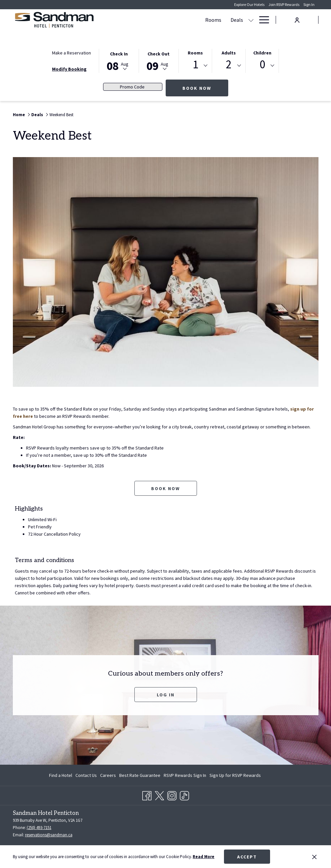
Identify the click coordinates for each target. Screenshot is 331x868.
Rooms (195, 53)
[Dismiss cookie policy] (314, 857)
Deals (37, 114)
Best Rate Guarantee (139, 775)
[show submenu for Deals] (163, 19)
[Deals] (149, 19)
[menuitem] (61, 775)
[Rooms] (125, 19)
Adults (229, 53)
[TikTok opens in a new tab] (184, 794)
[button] (119, 60)
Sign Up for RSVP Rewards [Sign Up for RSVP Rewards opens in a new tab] (235, 776)
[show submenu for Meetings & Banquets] (227, 19)
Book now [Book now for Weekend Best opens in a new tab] (165, 488)
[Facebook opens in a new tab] (147, 794)
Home (19, 114)
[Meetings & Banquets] (195, 19)
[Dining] (242, 19)
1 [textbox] (195, 64)
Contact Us (86, 775)
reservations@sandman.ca (48, 835)
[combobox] (195, 66)
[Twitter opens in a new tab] (159, 794)
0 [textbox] (262, 64)
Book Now (205, 88)
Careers (108, 775)
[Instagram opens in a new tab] (172, 794)
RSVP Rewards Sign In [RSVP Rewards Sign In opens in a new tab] (185, 776)
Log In (166, 695)
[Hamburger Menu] (261, 19)
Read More (203, 856)
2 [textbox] (229, 64)
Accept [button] (247, 857)
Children (262, 53)
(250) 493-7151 (39, 827)
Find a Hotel (60, 775)
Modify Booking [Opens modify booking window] (69, 69)
